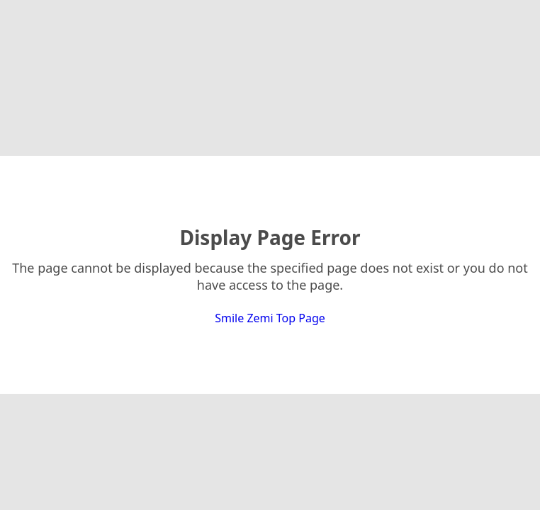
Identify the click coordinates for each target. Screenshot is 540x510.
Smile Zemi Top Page (270, 318)
